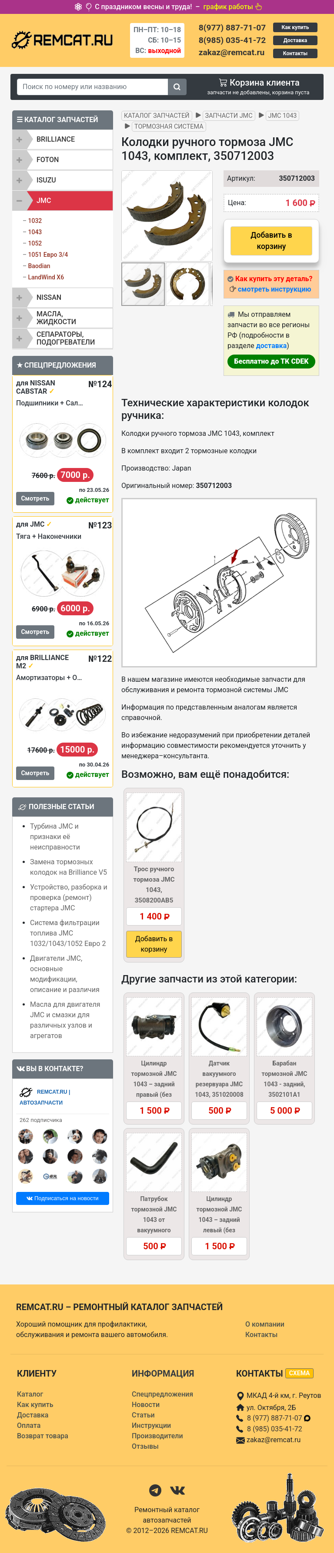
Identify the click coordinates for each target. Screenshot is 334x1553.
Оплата (28, 1425)
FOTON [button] (48, 160)
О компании (264, 1324)
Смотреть (35, 498)
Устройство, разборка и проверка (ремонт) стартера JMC (68, 897)
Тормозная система (169, 126)
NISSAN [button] (49, 297)
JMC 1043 (282, 115)
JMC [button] (44, 200)
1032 (35, 220)
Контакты (295, 53)
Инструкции (151, 1425)
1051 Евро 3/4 (48, 254)
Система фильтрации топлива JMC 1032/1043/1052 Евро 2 (68, 933)
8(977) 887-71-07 (232, 28)
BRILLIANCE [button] (56, 139)
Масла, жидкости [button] (56, 318)
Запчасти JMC (229, 115)
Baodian (39, 265)
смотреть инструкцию (274, 289)
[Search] (92, 87)
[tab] (62, 139)
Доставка (295, 40)
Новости (146, 1404)
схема (299, 1373)
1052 (35, 243)
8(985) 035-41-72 (232, 40)
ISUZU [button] (46, 180)
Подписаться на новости (62, 1198)
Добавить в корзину (271, 241)
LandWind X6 (46, 277)
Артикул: (237, 178)
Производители (157, 1436)
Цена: (237, 203)
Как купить (295, 27)
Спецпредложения (162, 1394)
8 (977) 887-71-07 (279, 1418)
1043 (35, 232)
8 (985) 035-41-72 (274, 1429)
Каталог (30, 1394)
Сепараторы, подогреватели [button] (66, 338)
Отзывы (145, 1446)
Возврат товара (42, 1436)
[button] (205, 216)
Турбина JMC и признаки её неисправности (55, 836)
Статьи (143, 1415)
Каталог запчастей (157, 115)
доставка (271, 346)
